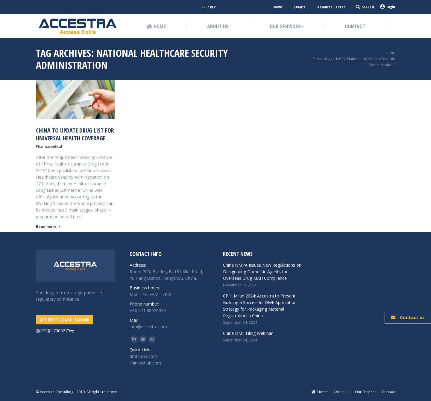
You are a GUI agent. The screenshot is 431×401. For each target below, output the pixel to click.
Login (387, 7)
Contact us (408, 317)
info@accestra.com (148, 326)
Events (299, 7)
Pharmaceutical (49, 146)
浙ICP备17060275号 (55, 330)
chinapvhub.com (145, 363)
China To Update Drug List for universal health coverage (75, 134)
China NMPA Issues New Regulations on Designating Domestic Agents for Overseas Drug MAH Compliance (262, 271)
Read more (48, 226)
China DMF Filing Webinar (248, 333)
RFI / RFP (208, 7)
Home (390, 52)
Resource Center (331, 7)
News (277, 7)
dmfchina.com (143, 356)
